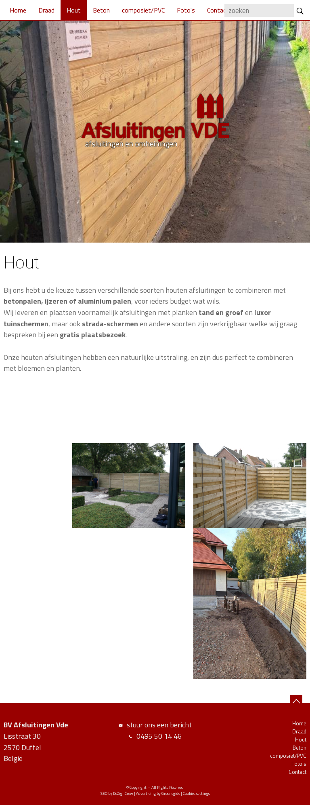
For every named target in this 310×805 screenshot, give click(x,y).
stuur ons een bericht (159, 724)
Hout (74, 10)
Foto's (186, 10)
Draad (46, 10)
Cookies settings (196, 793)
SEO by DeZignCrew (117, 793)
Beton (101, 10)
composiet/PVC (143, 10)
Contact (218, 10)
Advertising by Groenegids (158, 793)
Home (18, 10)
